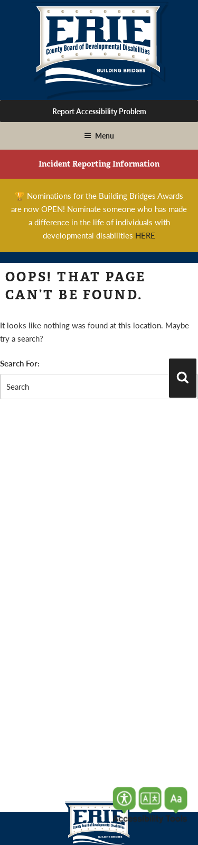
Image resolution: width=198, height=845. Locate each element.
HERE (145, 235)
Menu (99, 135)
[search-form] (99, 386)
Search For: (20, 363)
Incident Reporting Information (99, 164)
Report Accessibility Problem (99, 111)
